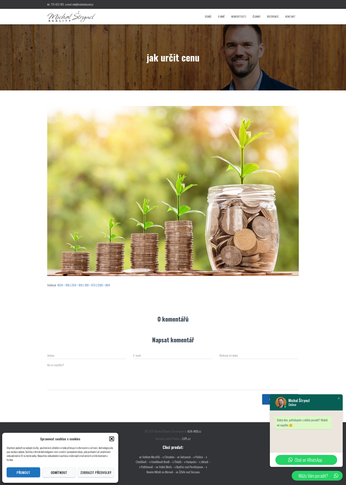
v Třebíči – (178, 461)
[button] (111, 439)
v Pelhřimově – (147, 466)
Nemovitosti (238, 16)
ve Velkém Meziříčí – (151, 456)
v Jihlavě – (205, 461)
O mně (221, 16)
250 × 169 (77, 285)
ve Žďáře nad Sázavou (188, 472)
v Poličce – (200, 456)
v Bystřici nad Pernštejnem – (190, 466)
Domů (208, 16)
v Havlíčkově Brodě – (161, 461)
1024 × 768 (63, 285)
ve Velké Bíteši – (165, 466)
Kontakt (290, 16)
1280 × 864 (103, 285)
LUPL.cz (186, 438)
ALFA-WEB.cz (194, 431)
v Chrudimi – (170, 456)
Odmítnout (59, 472)
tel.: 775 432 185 (55, 4)
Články (256, 16)
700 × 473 (90, 285)
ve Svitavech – (185, 456)
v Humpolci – (191, 461)
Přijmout (23, 472)
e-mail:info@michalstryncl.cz (79, 4)
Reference (273, 16)
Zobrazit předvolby (95, 472)
